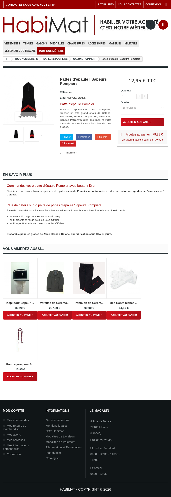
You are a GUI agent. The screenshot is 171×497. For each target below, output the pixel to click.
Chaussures (76, 43)
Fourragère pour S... (20, 364)
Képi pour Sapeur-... (20, 302)
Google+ (103, 137)
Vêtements (12, 43)
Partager (84, 137)
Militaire (130, 43)
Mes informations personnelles (16, 447)
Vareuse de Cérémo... (54, 302)
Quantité (126, 90)
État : (63, 97)
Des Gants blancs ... (124, 302)
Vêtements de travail (19, 50)
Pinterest (68, 143)
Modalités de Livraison (60, 436)
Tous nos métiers (51, 50)
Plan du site (53, 452)
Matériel (115, 43)
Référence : (67, 92)
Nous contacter (129, 4)
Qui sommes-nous (57, 420)
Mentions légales (57, 425)
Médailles (57, 43)
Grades (126, 102)
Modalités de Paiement (60, 441)
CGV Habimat (55, 431)
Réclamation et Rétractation (64, 447)
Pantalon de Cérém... (89, 302)
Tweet (66, 137)
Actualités (106, 4)
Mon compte (13, 410)
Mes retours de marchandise (14, 427)
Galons (41, 43)
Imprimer (71, 152)
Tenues (28, 43)
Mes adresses (16, 440)
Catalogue (52, 458)
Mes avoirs (14, 434)
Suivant (42, 134)
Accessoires (97, 43)
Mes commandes (18, 420)
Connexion (14, 454)
